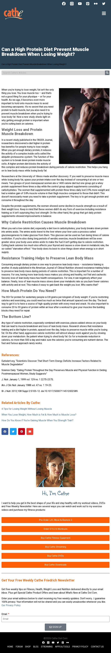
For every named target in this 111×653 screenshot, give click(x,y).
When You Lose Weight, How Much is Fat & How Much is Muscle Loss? (39, 415)
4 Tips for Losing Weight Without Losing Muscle (27, 409)
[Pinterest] (87, 3)
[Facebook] (63, 3)
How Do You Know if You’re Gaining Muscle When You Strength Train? (37, 420)
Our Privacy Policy (11, 605)
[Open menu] (103, 13)
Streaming (47, 646)
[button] (5, 431)
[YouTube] (79, 3)
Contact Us (97, 646)
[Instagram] (71, 3)
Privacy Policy (80, 646)
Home (10, 646)
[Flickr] (95, 3)
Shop (28, 646)
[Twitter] (103, 3)
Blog (35, 646)
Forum (19, 646)
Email (5, 614)
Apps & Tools (62, 646)
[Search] (107, 73)
